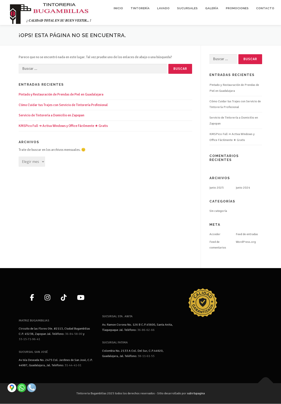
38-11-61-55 (146, 356)
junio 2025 (216, 188)
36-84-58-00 (73, 334)
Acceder (214, 234)
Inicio (118, 8)
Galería (211, 8)
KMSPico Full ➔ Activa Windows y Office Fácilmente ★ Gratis (63, 126)
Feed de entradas (247, 234)
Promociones (237, 8)
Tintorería (140, 8)
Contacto (265, 8)
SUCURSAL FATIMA (115, 342)
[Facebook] (32, 298)
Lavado (163, 8)
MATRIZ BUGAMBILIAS (34, 320)
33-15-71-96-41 (29, 339)
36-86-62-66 (146, 330)
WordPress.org (246, 242)
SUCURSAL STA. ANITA (117, 316)
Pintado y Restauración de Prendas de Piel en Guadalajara (61, 94)
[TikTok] (64, 298)
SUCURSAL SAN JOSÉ (33, 352)
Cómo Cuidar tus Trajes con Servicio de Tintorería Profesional (63, 105)
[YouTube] (81, 298)
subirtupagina (196, 393)
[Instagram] (47, 298)
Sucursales (187, 8)
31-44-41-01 (73, 365)
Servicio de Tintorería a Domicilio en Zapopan (51, 115)
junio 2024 (243, 188)
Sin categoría (218, 211)
